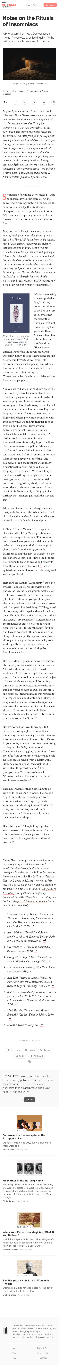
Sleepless (8, 115)
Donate (29, 1099)
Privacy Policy (43, 1353)
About (14, 1353)
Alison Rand (8, 1149)
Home (14, 1348)
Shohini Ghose (9, 1295)
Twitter (30, 1050)
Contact (43, 1358)
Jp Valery (30, 84)
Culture (21, 1130)
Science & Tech (24, 1227)
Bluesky (45, 1050)
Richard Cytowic (10, 1249)
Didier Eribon (9, 1201)
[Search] (34, 5)
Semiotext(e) (21, 345)
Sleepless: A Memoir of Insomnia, (30, 901)
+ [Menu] (40, 5)
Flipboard (37, 1056)
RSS (14, 1358)
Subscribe (50, 5)
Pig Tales (15, 868)
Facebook (14, 1050)
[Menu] (28, 5)
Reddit (20, 1056)
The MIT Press (43, 1348)
